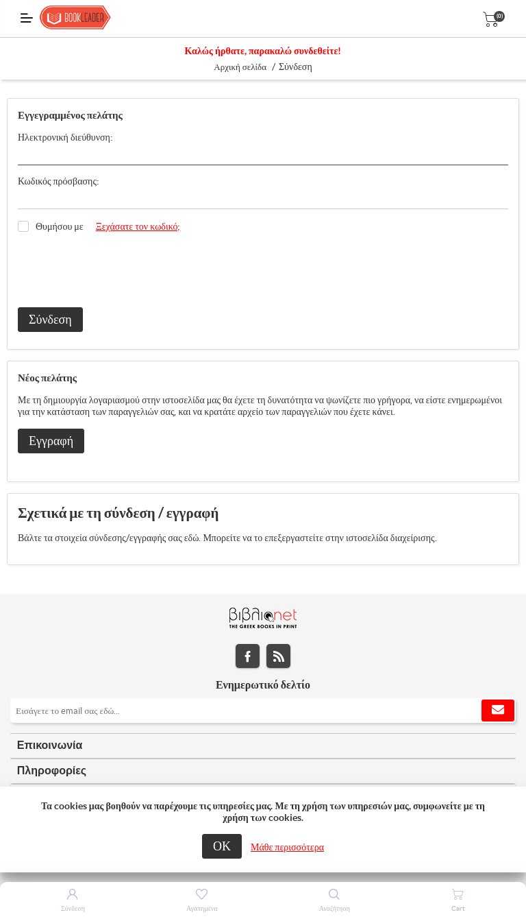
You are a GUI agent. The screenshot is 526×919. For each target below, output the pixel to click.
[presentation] (122, 270)
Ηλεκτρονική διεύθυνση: (65, 137)
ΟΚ (222, 846)
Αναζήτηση (334, 908)
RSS (278, 656)
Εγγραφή (51, 440)
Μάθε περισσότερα (287, 847)
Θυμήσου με (60, 226)
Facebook (248, 656)
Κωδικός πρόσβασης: (58, 181)
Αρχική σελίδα (240, 67)
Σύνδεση (50, 319)
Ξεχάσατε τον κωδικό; (138, 226)
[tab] (263, 746)
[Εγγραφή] (263, 710)
